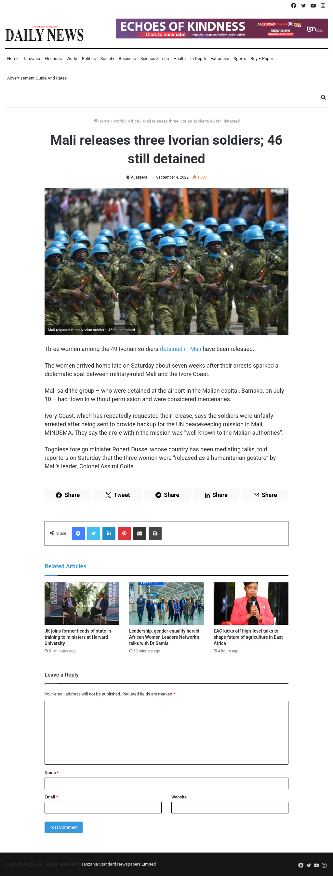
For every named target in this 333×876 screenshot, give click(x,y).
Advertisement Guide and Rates (37, 78)
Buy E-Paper (261, 58)
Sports (239, 58)
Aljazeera (139, 177)
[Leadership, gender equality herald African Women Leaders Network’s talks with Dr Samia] (166, 603)
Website (179, 797)
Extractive (220, 58)
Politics (89, 58)
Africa (133, 121)
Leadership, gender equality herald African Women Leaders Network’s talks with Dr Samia (164, 637)
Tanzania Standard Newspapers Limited (118, 864)
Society (107, 58)
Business (127, 58)
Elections (53, 58)
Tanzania (31, 58)
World (71, 58)
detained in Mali (180, 348)
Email (51, 797)
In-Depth (198, 58)
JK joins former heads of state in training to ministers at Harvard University (78, 637)
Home (13, 58)
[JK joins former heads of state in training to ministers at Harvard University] (82, 603)
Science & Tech (154, 58)
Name (52, 772)
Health (179, 58)
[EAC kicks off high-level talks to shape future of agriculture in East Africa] (251, 603)
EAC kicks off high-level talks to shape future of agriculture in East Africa (248, 637)
